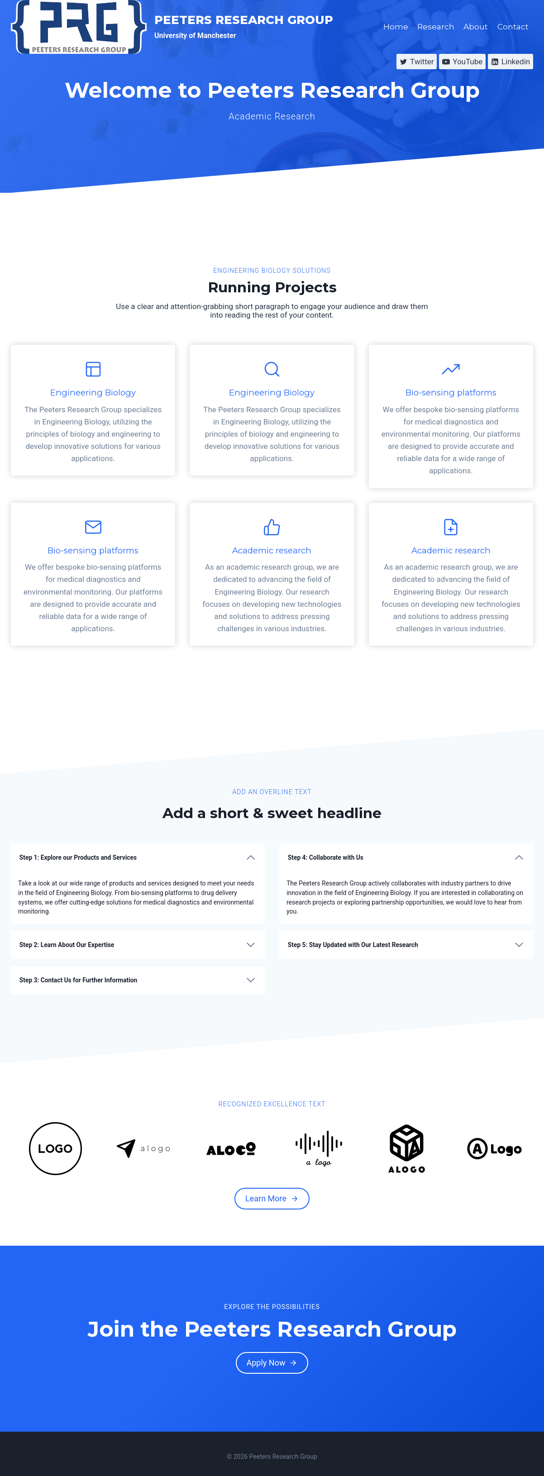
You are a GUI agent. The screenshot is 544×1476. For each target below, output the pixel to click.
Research (435, 26)
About (475, 26)
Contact (513, 26)
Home (395, 26)
